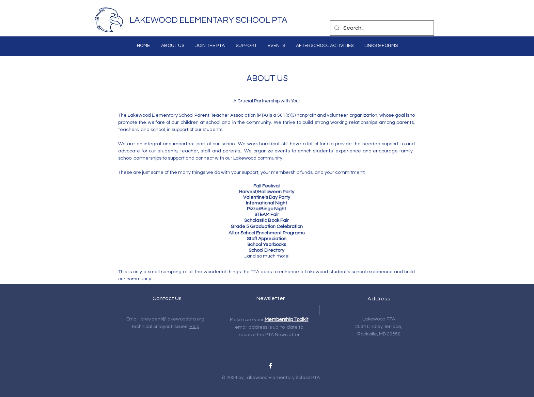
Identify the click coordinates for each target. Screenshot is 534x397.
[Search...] (381, 28)
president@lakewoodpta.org (172, 319)
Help (194, 326)
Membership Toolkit (287, 319)
